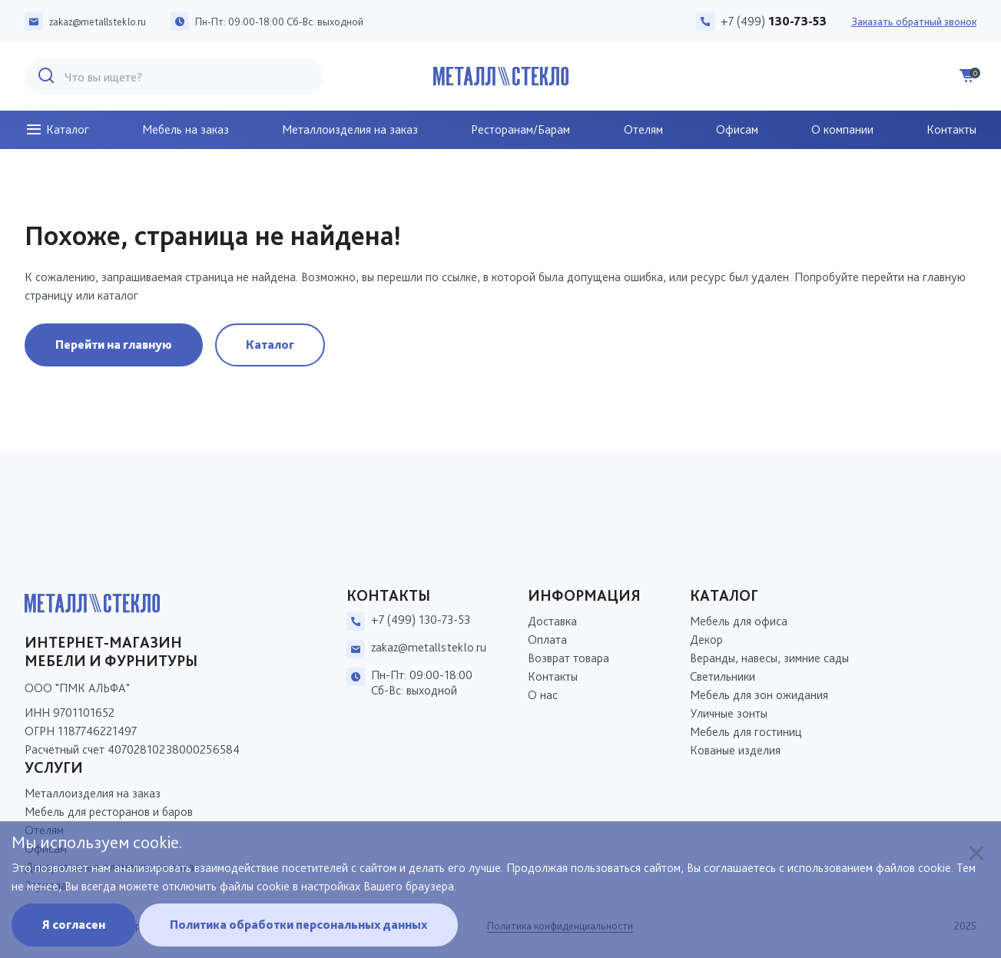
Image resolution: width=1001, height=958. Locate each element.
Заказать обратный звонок (913, 21)
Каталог (57, 130)
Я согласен (73, 924)
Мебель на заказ (185, 129)
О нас (543, 695)
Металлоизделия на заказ (350, 129)
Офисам (737, 129)
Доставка (552, 621)
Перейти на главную (113, 344)
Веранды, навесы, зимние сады (769, 658)
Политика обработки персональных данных (298, 924)
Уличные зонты (728, 713)
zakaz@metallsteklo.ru (97, 21)
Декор (706, 639)
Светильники (722, 676)
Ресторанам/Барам (520, 129)
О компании (842, 129)
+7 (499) (774, 21)
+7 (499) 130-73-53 (420, 619)
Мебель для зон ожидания (759, 695)
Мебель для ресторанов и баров (109, 811)
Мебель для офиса (738, 621)
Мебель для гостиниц (746, 731)
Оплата (547, 639)
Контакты (951, 129)
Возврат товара (568, 658)
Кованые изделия (735, 750)
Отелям (643, 129)
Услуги (54, 767)
